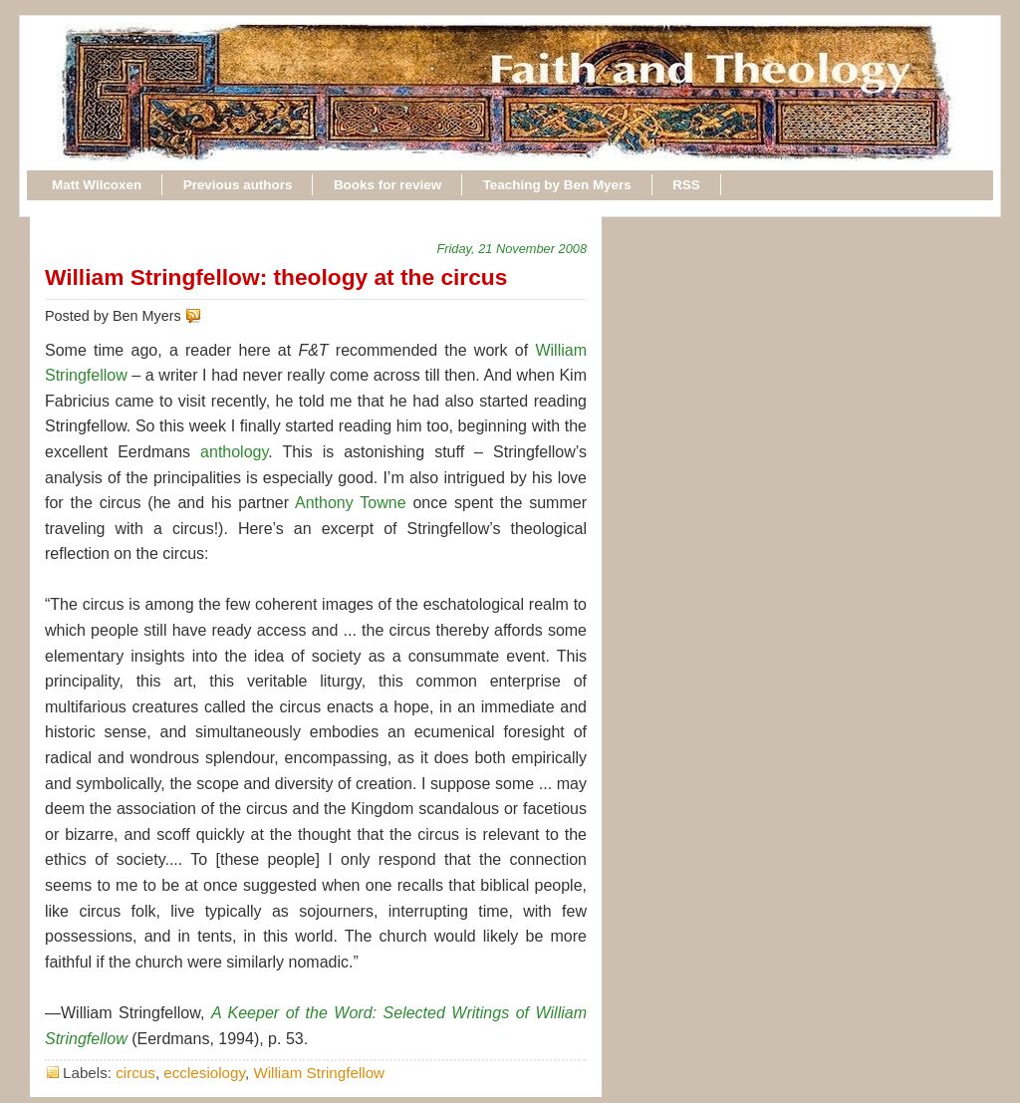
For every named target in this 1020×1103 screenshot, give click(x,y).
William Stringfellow (318, 1072)
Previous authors (238, 184)
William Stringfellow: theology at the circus (276, 277)
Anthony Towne (350, 502)
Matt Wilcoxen (96, 184)
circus (135, 1072)
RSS (686, 184)
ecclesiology (204, 1072)
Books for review (387, 184)
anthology (234, 451)
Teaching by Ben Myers (557, 184)
